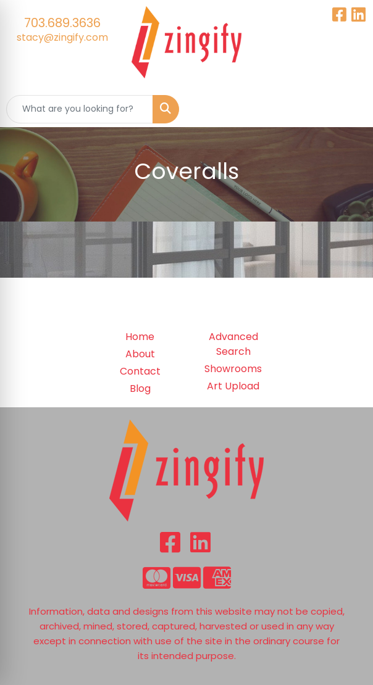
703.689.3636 (62, 22)
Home (139, 337)
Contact (140, 371)
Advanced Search (233, 344)
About (140, 354)
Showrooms (233, 369)
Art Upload (233, 386)
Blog (140, 388)
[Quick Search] (79, 109)
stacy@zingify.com (62, 37)
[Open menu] (348, 109)
